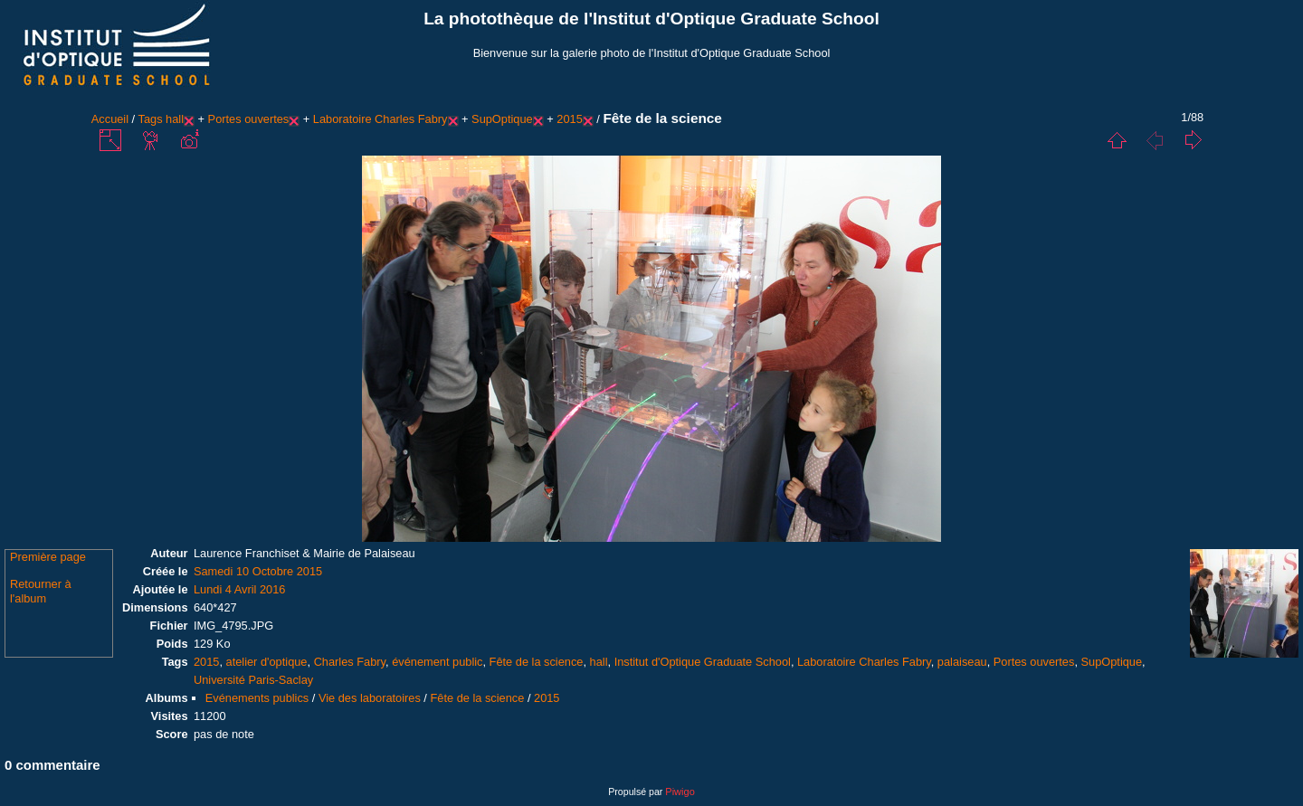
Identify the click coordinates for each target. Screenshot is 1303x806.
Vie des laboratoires (370, 698)
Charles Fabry (349, 662)
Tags (150, 119)
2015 (569, 119)
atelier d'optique (267, 662)
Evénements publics (257, 698)
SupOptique (502, 119)
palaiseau (962, 662)
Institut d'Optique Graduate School (702, 662)
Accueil (109, 119)
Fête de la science (537, 662)
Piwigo (679, 791)
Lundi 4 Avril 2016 (240, 589)
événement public (437, 662)
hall (175, 119)
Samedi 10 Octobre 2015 (258, 571)
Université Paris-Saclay (253, 680)
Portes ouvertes (249, 119)
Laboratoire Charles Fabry (380, 119)
